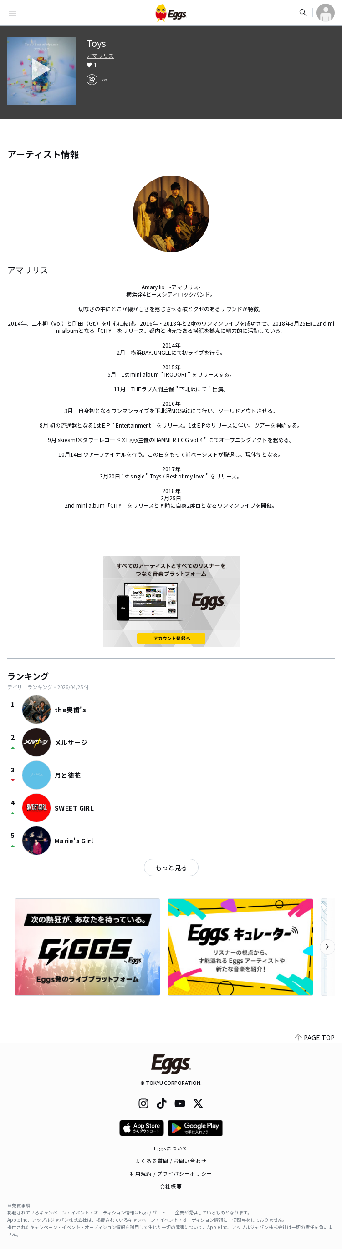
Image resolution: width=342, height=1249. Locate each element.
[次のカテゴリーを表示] (327, 947)
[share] (92, 79)
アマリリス (100, 55)
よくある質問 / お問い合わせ (171, 1160)
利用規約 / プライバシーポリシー (171, 1173)
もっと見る (171, 867)
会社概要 (171, 1186)
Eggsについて (171, 1148)
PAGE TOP (315, 1037)
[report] (104, 79)
